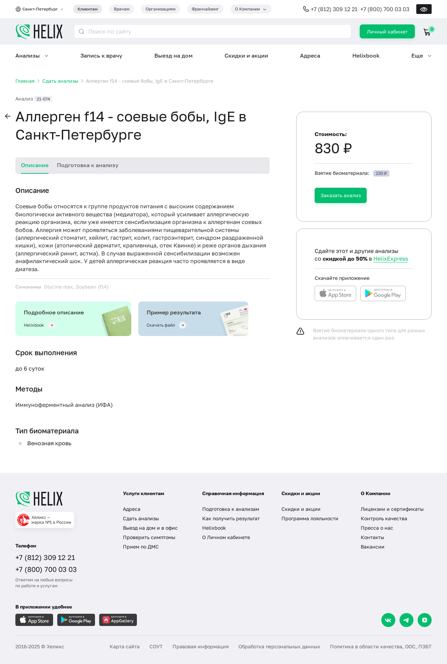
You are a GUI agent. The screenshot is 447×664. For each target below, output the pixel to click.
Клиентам (88, 9)
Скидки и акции (246, 55)
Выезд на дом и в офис (150, 528)
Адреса (310, 55)
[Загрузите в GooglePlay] (76, 620)
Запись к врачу (101, 55)
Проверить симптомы (149, 537)
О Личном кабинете (226, 537)
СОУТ (156, 646)
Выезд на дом (173, 55)
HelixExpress (390, 258)
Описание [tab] (35, 165)
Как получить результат (231, 518)
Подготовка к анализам (230, 509)
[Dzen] (425, 620)
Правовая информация (201, 646)
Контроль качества (384, 518)
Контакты (372, 537)
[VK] (388, 620)
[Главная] (62, 499)
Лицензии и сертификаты (392, 509)
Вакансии (372, 547)
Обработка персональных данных (279, 646)
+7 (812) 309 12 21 (334, 9)
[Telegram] (406, 620)
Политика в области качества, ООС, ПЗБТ (381, 646)
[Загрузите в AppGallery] (118, 620)
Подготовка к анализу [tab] (87, 165)
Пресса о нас (377, 528)
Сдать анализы (141, 518)
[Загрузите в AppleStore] (34, 620)
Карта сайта (125, 646)
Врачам (122, 9)
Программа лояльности (309, 518)
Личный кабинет (387, 32)
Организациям (161, 9)
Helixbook (366, 55)
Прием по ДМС (141, 547)
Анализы (27, 55)
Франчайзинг (205, 9)
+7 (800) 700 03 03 (384, 9)
